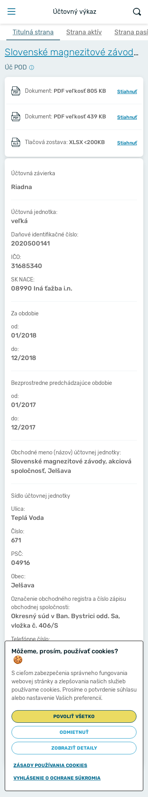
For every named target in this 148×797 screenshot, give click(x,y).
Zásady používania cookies (50, 765)
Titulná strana (33, 32)
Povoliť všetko (74, 716)
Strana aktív (84, 32)
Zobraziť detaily (74, 748)
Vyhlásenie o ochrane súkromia (57, 778)
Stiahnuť (127, 91)
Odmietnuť (74, 732)
